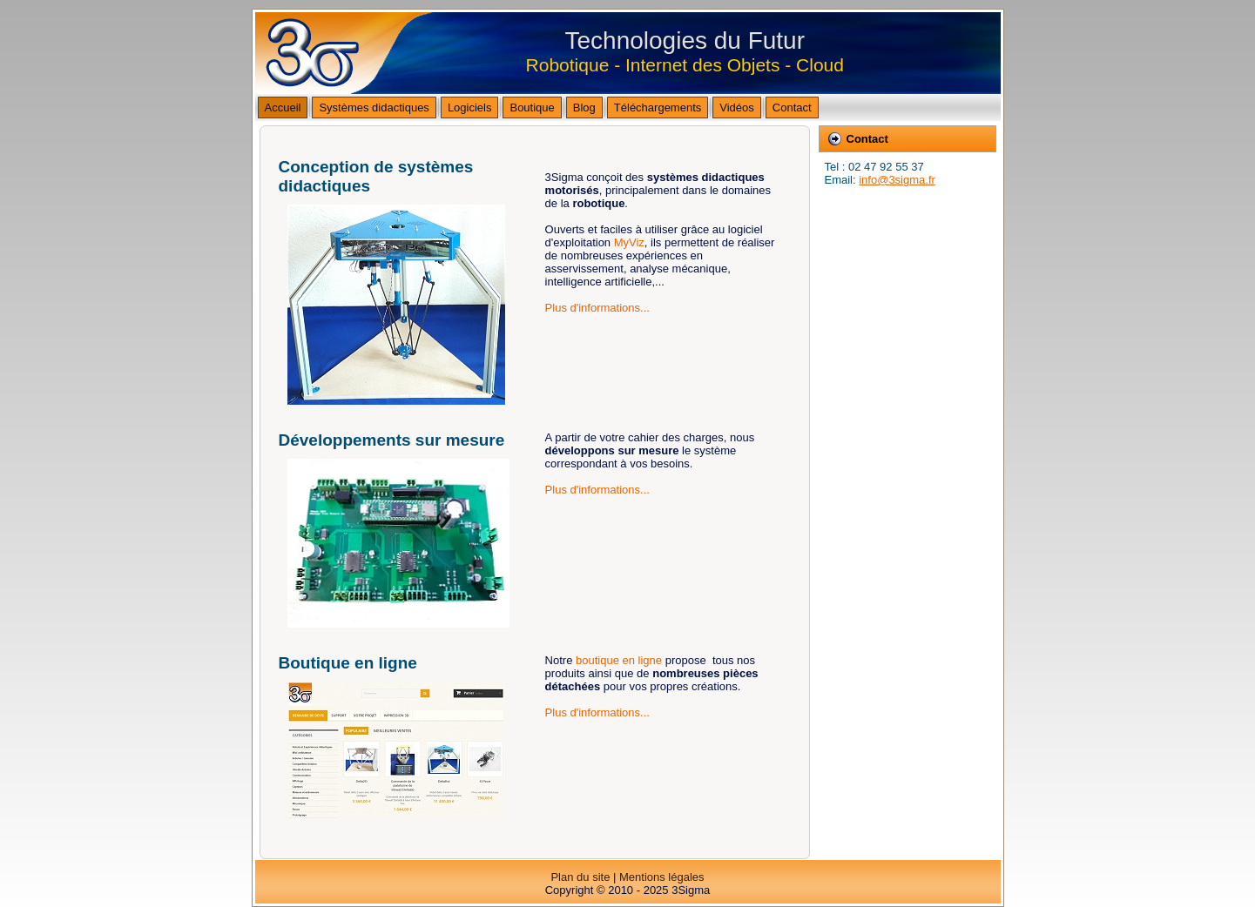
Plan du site (580, 876)
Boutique (531, 107)
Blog (584, 107)
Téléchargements (657, 107)
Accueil (283, 107)
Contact (792, 107)
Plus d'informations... (597, 307)
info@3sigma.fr (897, 179)
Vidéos (736, 107)
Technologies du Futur (685, 40)
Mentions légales (662, 876)
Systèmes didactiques (373, 107)
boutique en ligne (619, 660)
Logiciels (470, 107)
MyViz (629, 242)
